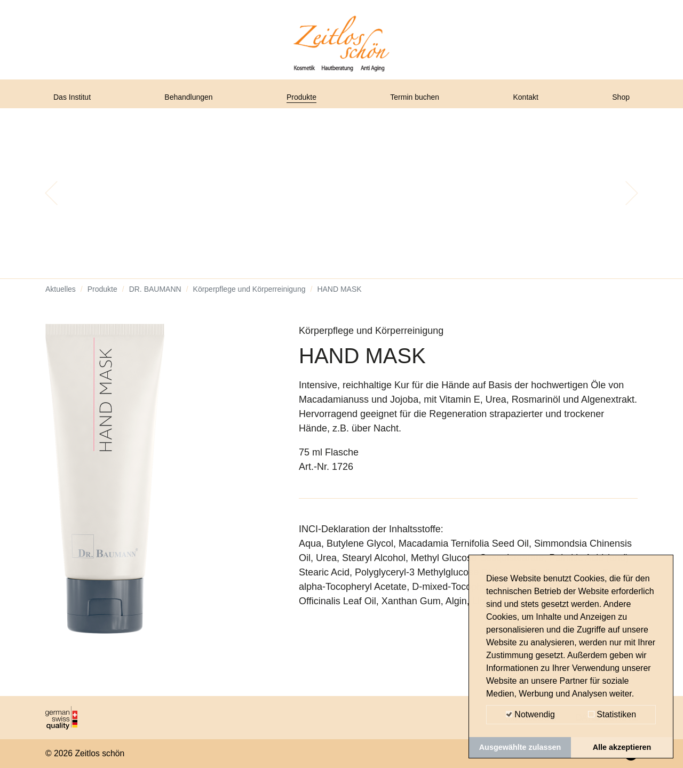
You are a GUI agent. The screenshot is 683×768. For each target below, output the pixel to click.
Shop (618, 103)
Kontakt (529, 103)
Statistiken (612, 714)
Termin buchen (419, 103)
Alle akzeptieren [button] (622, 747)
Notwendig (530, 714)
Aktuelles (60, 298)
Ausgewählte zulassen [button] (520, 747)
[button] (51, 202)
